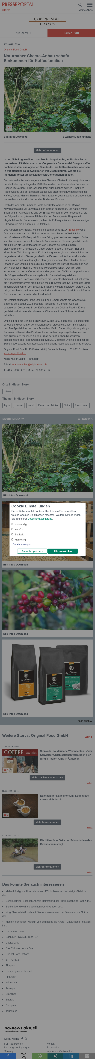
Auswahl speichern (32, 551)
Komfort (19, 529)
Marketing (20, 539)
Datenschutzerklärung (40, 518)
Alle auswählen (62, 551)
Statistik (19, 534)
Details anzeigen (22, 544)
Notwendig (21, 524)
